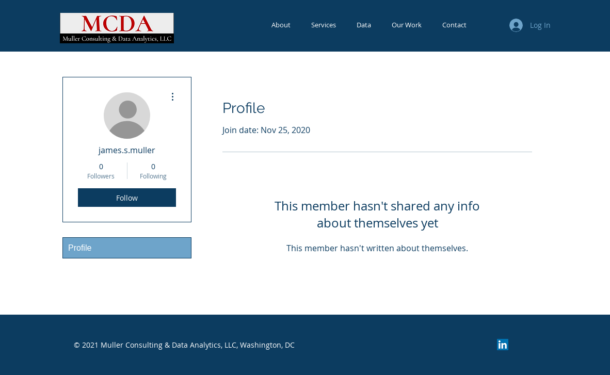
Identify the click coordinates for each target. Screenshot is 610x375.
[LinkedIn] (502, 344)
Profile (79, 247)
